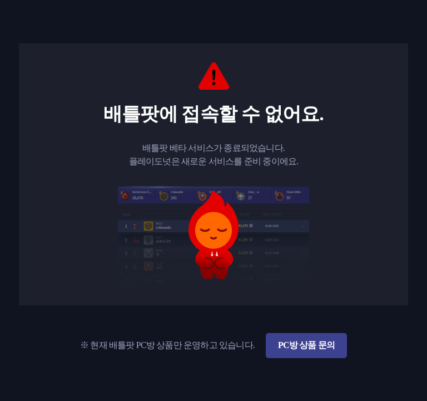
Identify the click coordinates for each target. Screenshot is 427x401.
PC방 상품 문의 (306, 345)
